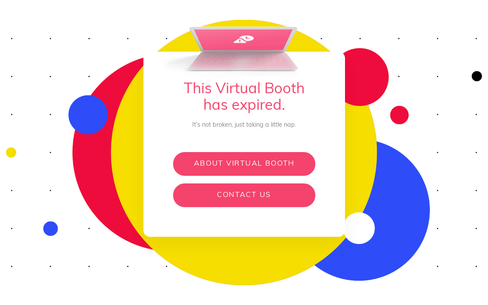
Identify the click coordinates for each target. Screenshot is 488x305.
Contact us (244, 195)
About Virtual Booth (244, 163)
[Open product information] (183, 293)
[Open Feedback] (347, 293)
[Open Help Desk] (316, 293)
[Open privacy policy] (281, 293)
